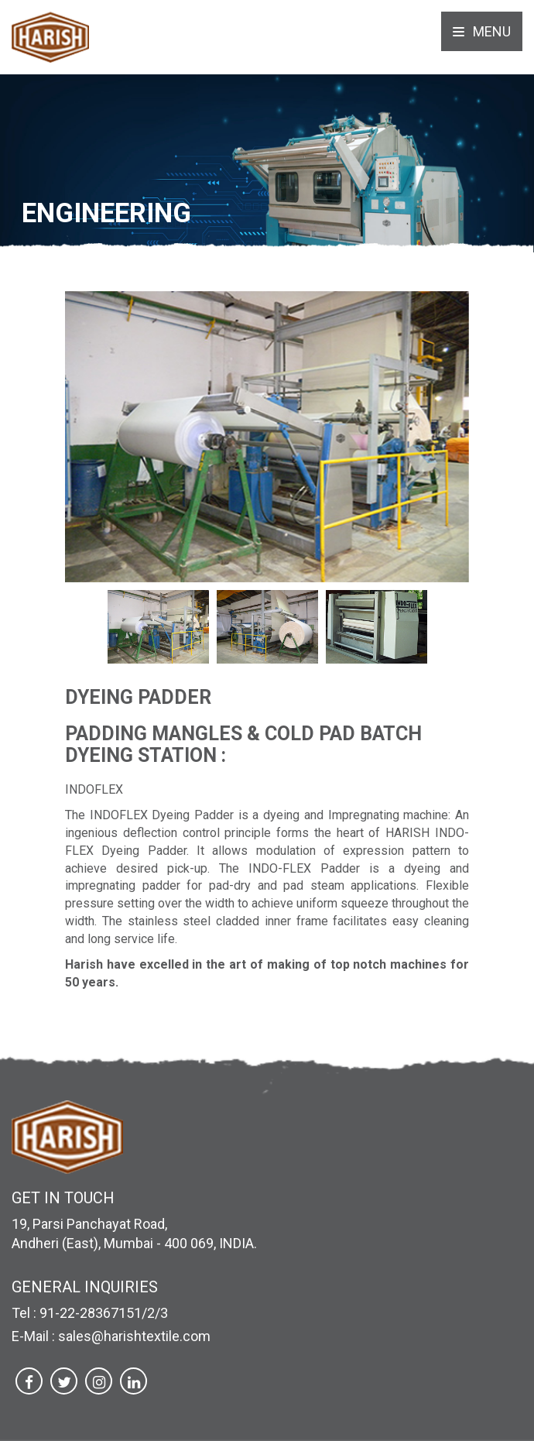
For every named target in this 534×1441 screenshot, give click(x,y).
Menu (482, 31)
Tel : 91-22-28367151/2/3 (90, 1313)
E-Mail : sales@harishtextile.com (111, 1336)
